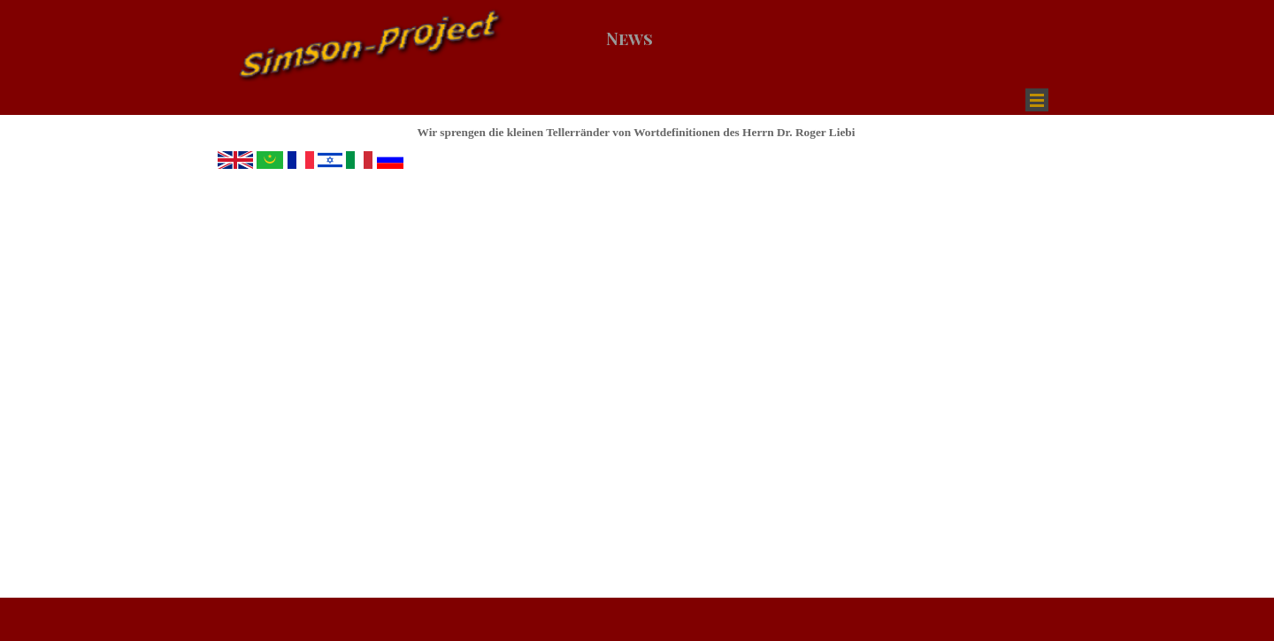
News (629, 38)
